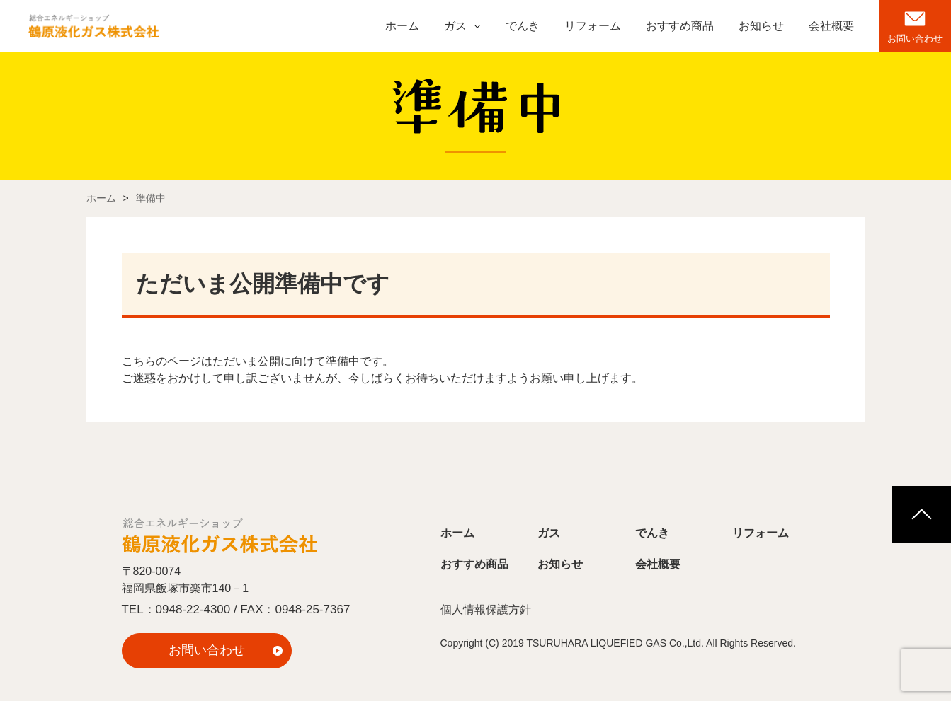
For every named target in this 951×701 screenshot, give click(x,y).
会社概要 (831, 26)
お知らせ (761, 26)
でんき (523, 26)
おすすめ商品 (680, 26)
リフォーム (592, 26)
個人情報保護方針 (485, 609)
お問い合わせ (915, 38)
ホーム (402, 26)
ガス (455, 26)
